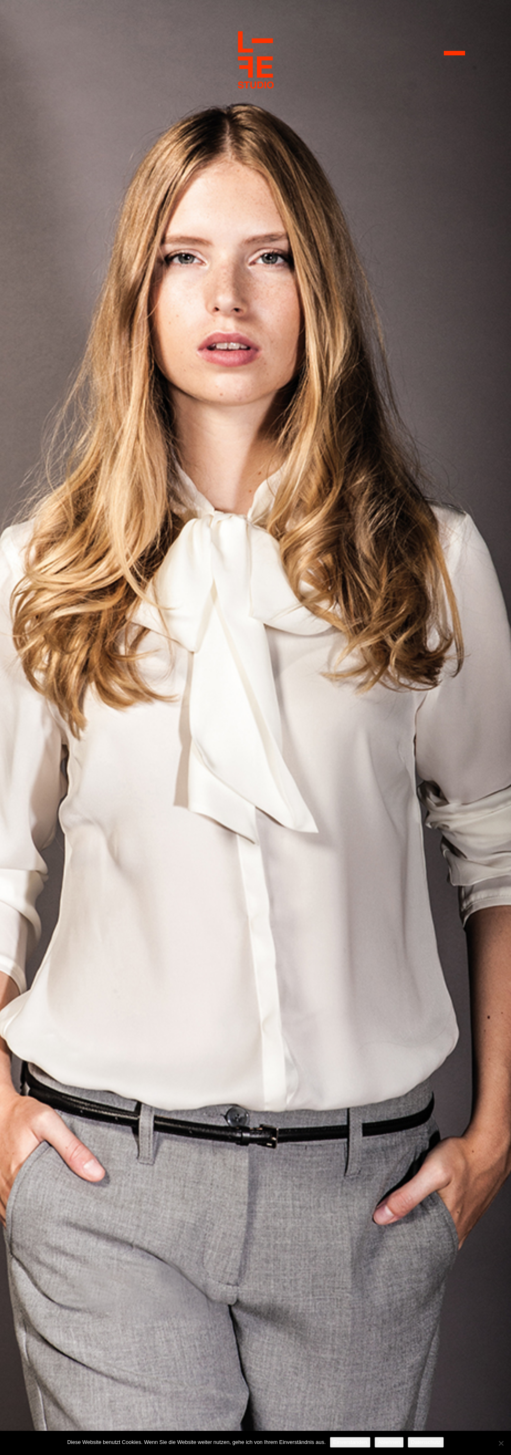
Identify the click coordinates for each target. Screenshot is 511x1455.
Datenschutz (426, 1442)
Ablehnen (389, 1442)
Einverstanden (350, 1442)
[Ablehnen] (501, 1443)
